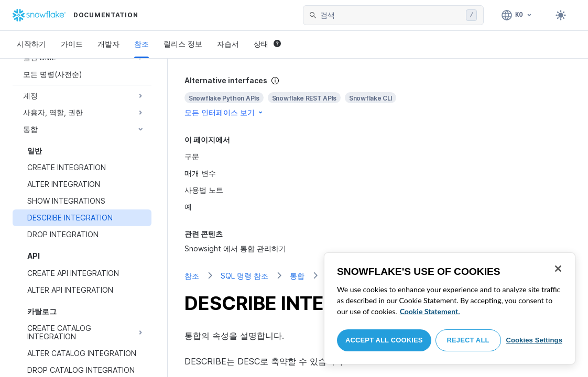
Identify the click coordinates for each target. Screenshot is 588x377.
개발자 (108, 43)
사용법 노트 (203, 189)
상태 (267, 43)
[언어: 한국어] (517, 15)
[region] (449, 308)
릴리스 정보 (183, 43)
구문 (191, 156)
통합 (297, 275)
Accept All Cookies (384, 340)
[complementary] (377, 96)
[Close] (558, 268)
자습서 (228, 43)
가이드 (72, 43)
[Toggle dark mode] (560, 15)
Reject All (468, 340)
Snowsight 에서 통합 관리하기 (235, 248)
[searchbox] (391, 15)
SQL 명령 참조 (244, 275)
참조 (141, 43)
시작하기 (31, 43)
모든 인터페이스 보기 (224, 112)
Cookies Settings (534, 340)
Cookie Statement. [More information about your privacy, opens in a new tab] (430, 311)
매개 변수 (200, 173)
